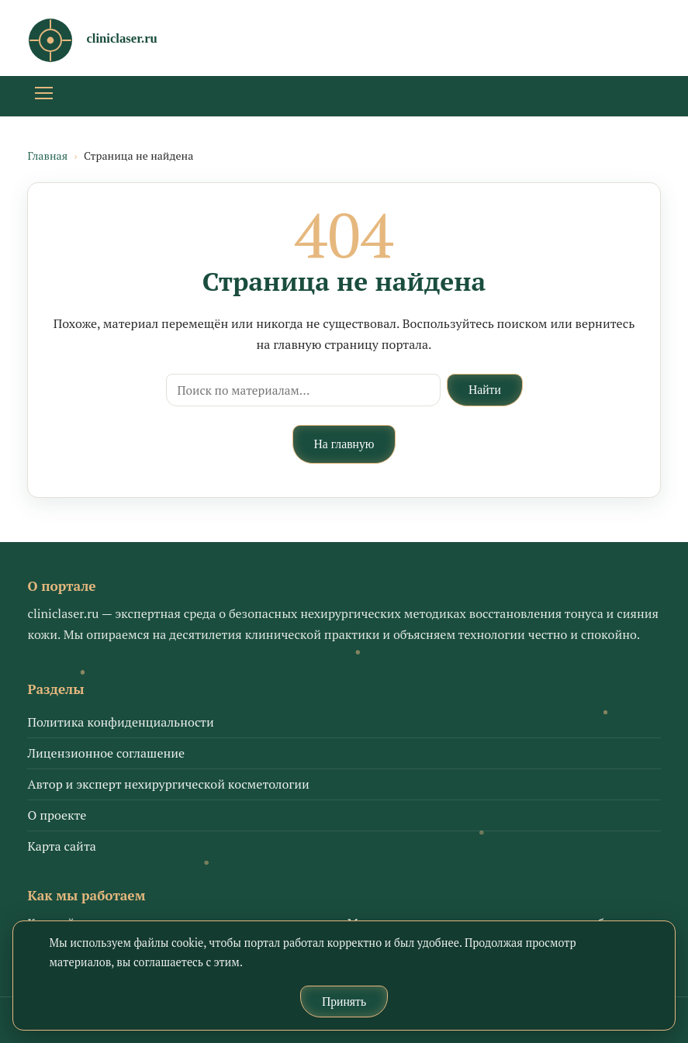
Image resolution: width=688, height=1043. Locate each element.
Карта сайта (61, 846)
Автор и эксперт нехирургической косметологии (168, 784)
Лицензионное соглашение (106, 753)
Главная (47, 155)
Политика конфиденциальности (120, 721)
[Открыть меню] (44, 96)
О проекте (56, 815)
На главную (344, 444)
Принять (344, 1001)
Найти (484, 389)
